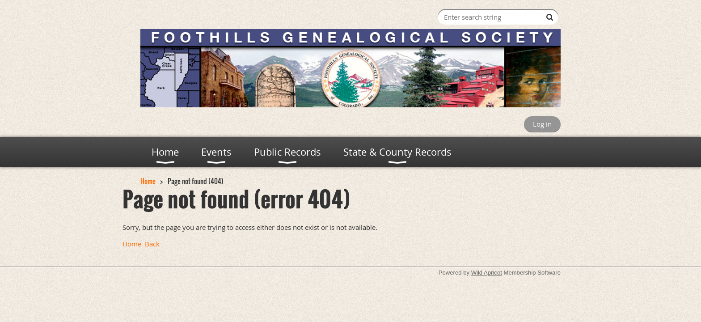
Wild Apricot (486, 272)
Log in (542, 123)
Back (152, 243)
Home (148, 181)
